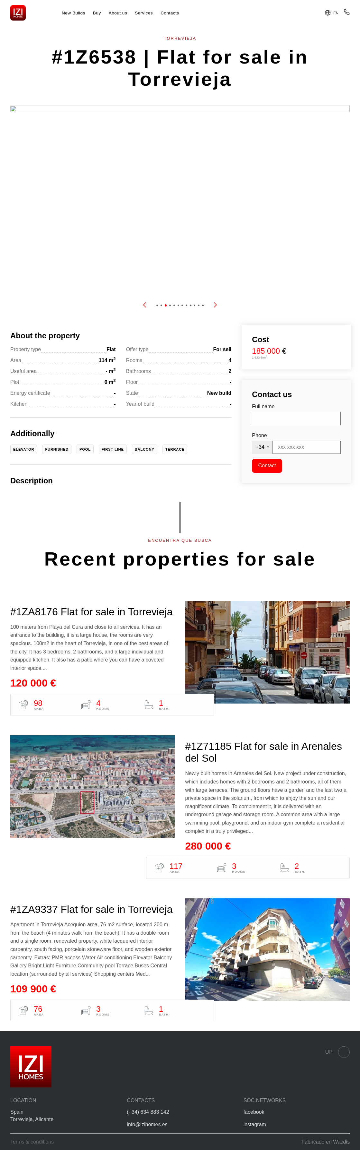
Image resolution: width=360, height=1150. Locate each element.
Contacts (170, 13)
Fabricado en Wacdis (325, 1142)
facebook (254, 1112)
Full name (263, 406)
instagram (255, 1124)
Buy (97, 13)
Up (337, 1052)
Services (144, 13)
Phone (259, 435)
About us (118, 13)
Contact (267, 465)
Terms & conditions (32, 1142)
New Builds (73, 13)
